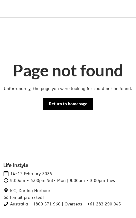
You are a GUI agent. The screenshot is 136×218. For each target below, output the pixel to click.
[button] (68, 104)
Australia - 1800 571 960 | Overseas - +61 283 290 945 (65, 204)
